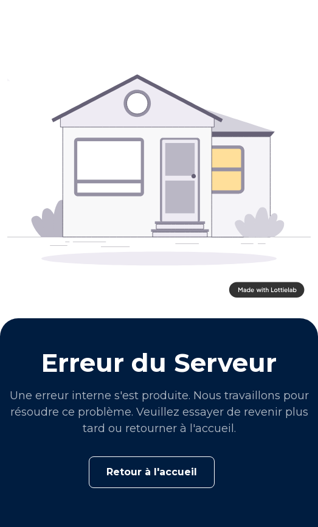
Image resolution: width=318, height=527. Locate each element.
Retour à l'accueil (151, 472)
